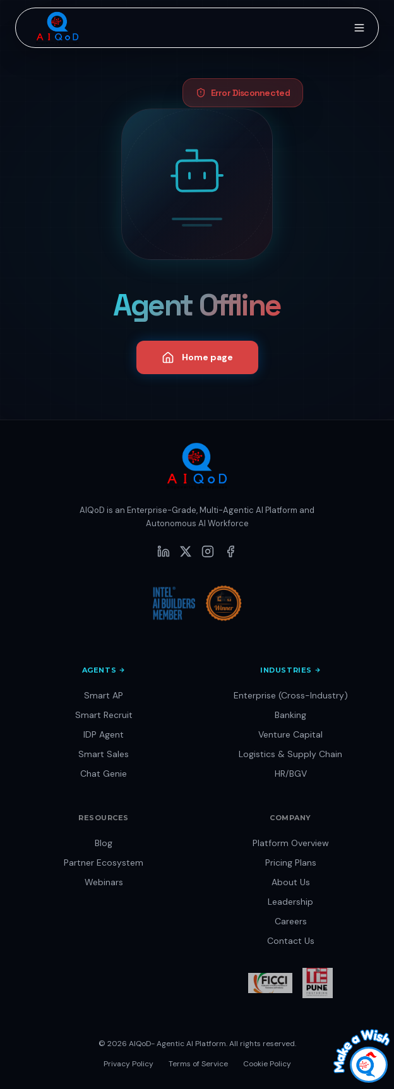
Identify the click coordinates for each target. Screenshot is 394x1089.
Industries (290, 670)
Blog (103, 843)
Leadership (290, 901)
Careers (291, 921)
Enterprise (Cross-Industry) (291, 695)
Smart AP (103, 695)
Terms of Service (198, 1064)
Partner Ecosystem (103, 862)
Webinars (104, 882)
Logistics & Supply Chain (290, 754)
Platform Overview (291, 843)
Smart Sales (103, 754)
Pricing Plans (290, 862)
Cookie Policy (267, 1064)
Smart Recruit (104, 715)
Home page (197, 357)
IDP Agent (103, 734)
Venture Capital (290, 734)
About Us (291, 882)
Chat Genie (103, 773)
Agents (103, 670)
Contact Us (290, 940)
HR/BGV (291, 773)
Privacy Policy (128, 1064)
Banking (290, 715)
